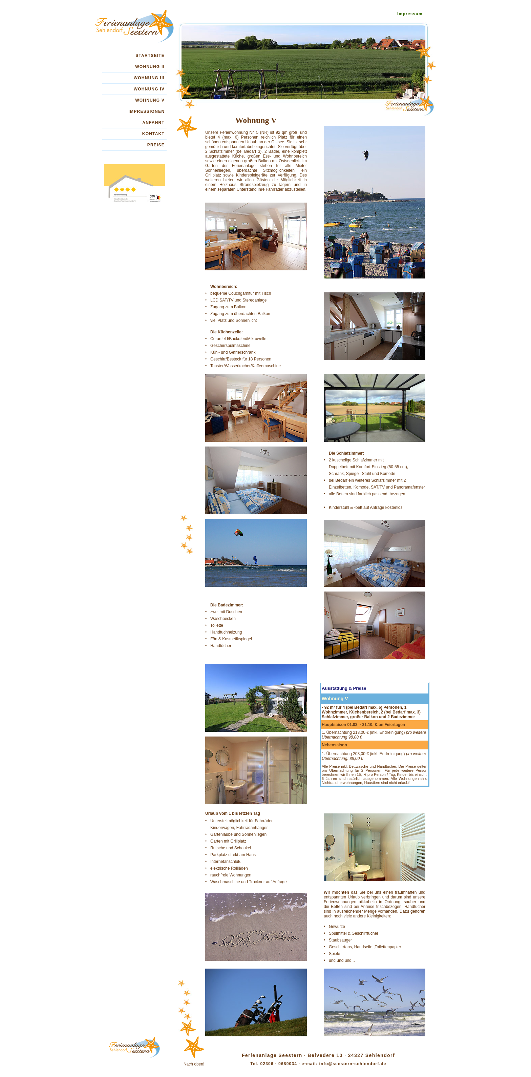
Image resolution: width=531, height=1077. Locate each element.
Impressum (410, 14)
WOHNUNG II (150, 66)
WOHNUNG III (149, 78)
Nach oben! (194, 1064)
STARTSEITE (150, 55)
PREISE (156, 145)
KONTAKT (153, 133)
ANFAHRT (153, 122)
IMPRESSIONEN (147, 111)
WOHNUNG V (150, 100)
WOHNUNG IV (149, 89)
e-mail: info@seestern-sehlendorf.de (343, 1063)
